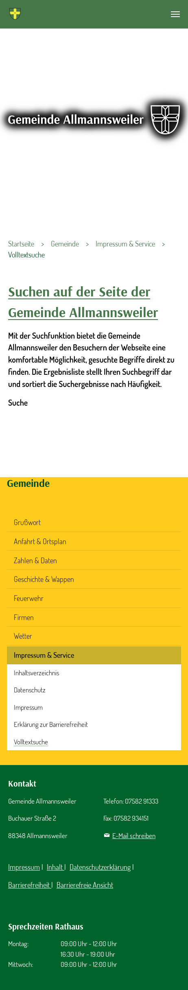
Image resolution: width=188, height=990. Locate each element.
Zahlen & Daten (35, 560)
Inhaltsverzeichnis (36, 672)
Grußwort (27, 522)
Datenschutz (30, 689)
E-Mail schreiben (133, 835)
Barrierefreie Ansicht (85, 884)
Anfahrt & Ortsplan (40, 541)
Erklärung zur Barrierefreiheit (51, 724)
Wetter (23, 635)
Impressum (28, 707)
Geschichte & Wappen (44, 579)
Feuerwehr (29, 598)
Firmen (24, 617)
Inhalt (55, 866)
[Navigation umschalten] (175, 14)
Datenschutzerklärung (100, 866)
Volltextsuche (31, 741)
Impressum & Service (44, 655)
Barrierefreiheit (29, 884)
